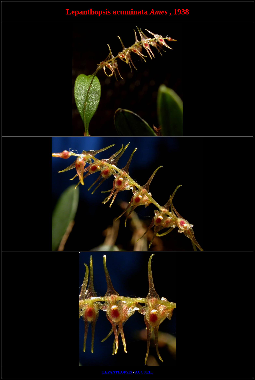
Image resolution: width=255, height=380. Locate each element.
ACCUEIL (144, 372)
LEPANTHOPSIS (117, 372)
